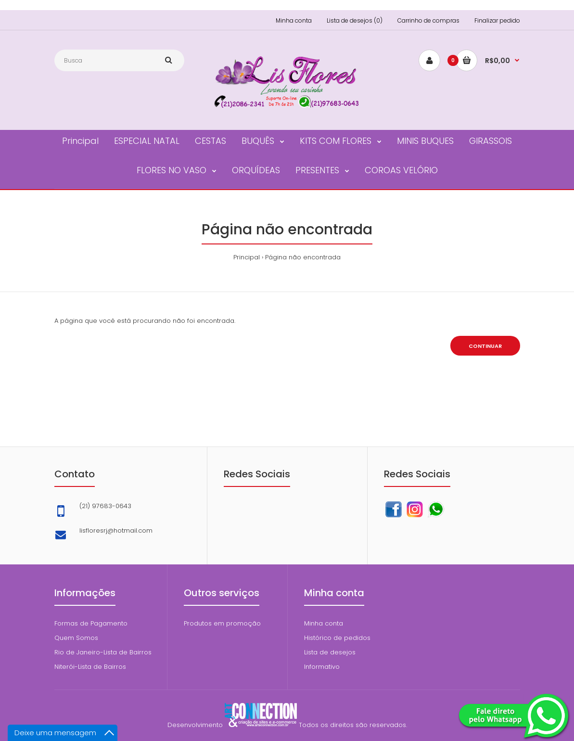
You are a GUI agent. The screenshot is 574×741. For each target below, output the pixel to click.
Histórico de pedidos (337, 637)
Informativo (322, 666)
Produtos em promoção (222, 623)
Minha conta (294, 20)
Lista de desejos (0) (355, 20)
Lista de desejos (330, 652)
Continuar (485, 346)
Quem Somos (76, 637)
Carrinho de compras (428, 20)
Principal (246, 257)
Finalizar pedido (497, 20)
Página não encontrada (303, 257)
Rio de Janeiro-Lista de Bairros (103, 652)
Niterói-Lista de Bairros (90, 666)
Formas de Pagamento (91, 623)
